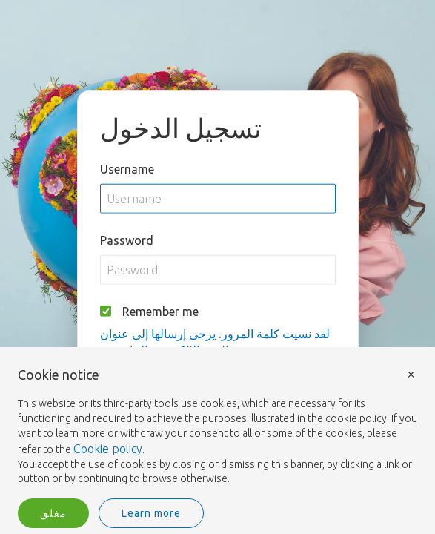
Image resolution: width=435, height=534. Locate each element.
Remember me (160, 310)
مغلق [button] (53, 513)
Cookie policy (107, 448)
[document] (217, 427)
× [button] (411, 373)
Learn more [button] (151, 513)
